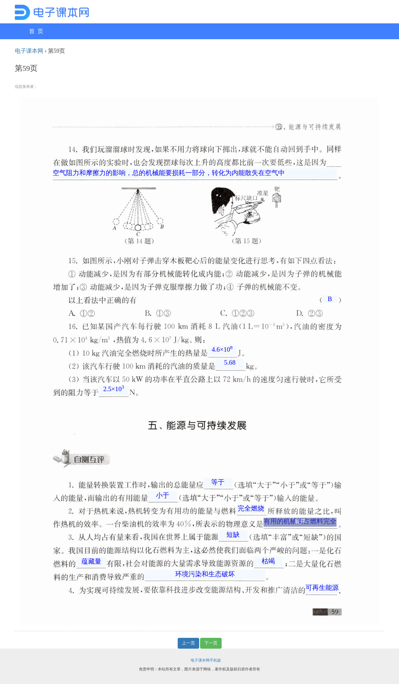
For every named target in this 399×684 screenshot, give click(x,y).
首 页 (36, 31)
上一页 (188, 643)
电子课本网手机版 (206, 660)
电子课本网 (29, 51)
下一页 (210, 643)
